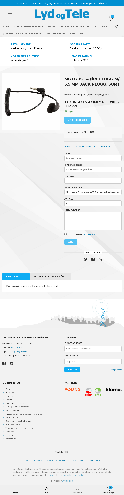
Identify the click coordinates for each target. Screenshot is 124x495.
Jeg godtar (81, 234)
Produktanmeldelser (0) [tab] (49, 276)
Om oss (9, 396)
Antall (93, 202)
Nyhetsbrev (94, 460)
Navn (93, 157)
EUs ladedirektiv (13, 424)
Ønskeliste (77, 120)
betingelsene (91, 234)
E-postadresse (93, 168)
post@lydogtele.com (18, 352)
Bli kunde (10, 392)
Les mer (51, 475)
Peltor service (12, 417)
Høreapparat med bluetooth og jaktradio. (25, 414)
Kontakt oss (11, 439)
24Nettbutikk (67, 481)
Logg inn (10, 435)
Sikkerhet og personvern (70, 460)
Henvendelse (93, 220)
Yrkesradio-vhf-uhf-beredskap (19, 428)
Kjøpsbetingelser (42, 460)
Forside (9, 389)
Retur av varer (12, 410)
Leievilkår (10, 400)
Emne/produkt (93, 191)
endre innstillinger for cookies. (72, 475)
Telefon (93, 179)
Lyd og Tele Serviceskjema (17, 407)
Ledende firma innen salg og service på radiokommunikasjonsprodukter (62, 3)
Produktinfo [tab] (14, 276)
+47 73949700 (16, 347)
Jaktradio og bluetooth (16, 403)
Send (70, 242)
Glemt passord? (115, 370)
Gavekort (10, 432)
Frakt (26, 460)
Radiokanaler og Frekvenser (18, 421)
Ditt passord (72, 356)
